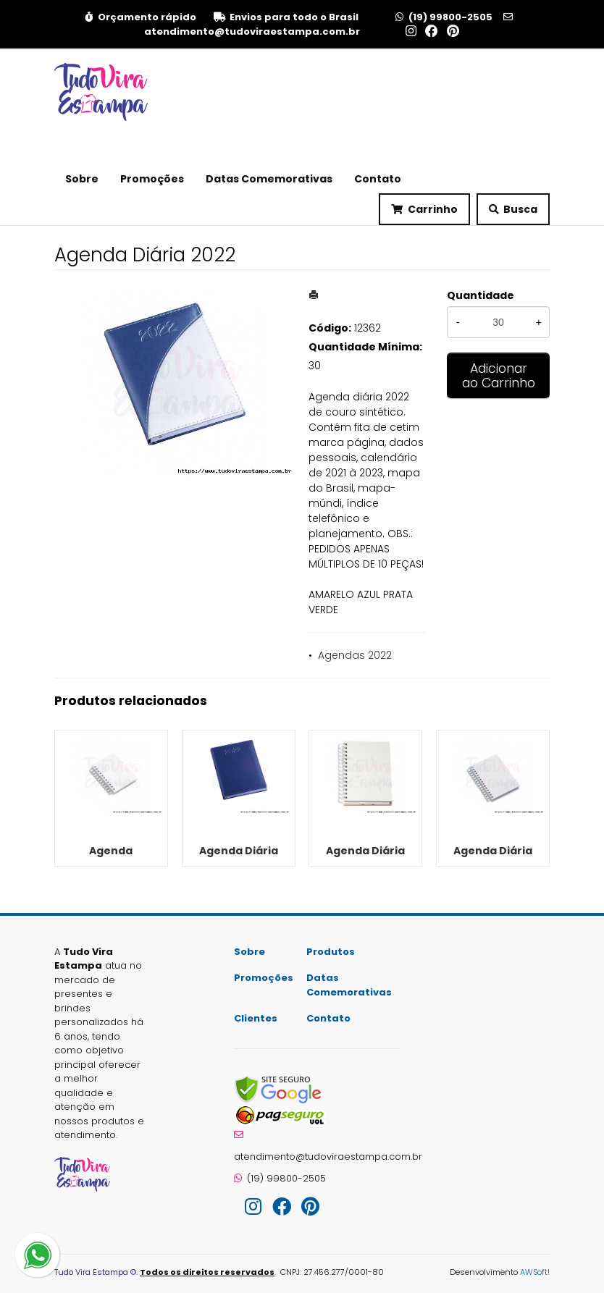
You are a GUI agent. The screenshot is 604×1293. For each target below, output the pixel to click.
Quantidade (480, 295)
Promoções (152, 179)
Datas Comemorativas (269, 179)
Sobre (81, 179)
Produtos (330, 952)
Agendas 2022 (355, 655)
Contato (377, 179)
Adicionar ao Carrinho (498, 376)
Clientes (255, 1018)
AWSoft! (535, 1272)
